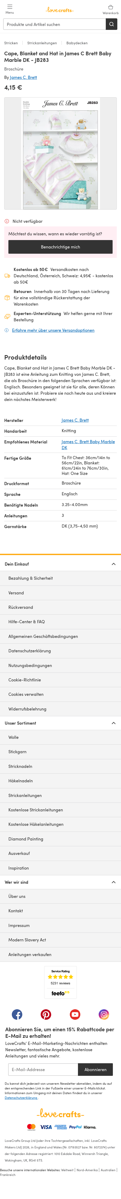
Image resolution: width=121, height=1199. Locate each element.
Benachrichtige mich (60, 246)
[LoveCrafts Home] (60, 1112)
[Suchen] (111, 24)
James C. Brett (23, 77)
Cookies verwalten (26, 694)
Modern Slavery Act (27, 939)
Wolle (13, 737)
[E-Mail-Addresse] (43, 1069)
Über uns (16, 896)
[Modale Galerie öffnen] (60, 153)
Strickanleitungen (42, 42)
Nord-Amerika (87, 1170)
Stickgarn (17, 751)
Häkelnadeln (20, 780)
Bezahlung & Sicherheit (30, 578)
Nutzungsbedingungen (30, 665)
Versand (16, 592)
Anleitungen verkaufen (29, 954)
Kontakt (15, 910)
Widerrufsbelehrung (27, 709)
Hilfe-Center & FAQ (26, 621)
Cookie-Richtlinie (24, 679)
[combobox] (54, 24)
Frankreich (7, 1175)
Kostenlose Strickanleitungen (35, 809)
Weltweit (67, 1170)
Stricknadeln (20, 766)
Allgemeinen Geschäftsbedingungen (43, 636)
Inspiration (18, 868)
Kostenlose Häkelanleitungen (36, 824)
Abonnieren (96, 1069)
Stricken (11, 42)
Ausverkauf (19, 853)
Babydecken (76, 42)
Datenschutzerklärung (29, 650)
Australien (108, 1170)
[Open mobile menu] (9, 9)
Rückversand (20, 607)
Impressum (19, 925)
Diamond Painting (25, 839)
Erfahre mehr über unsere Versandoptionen (53, 330)
